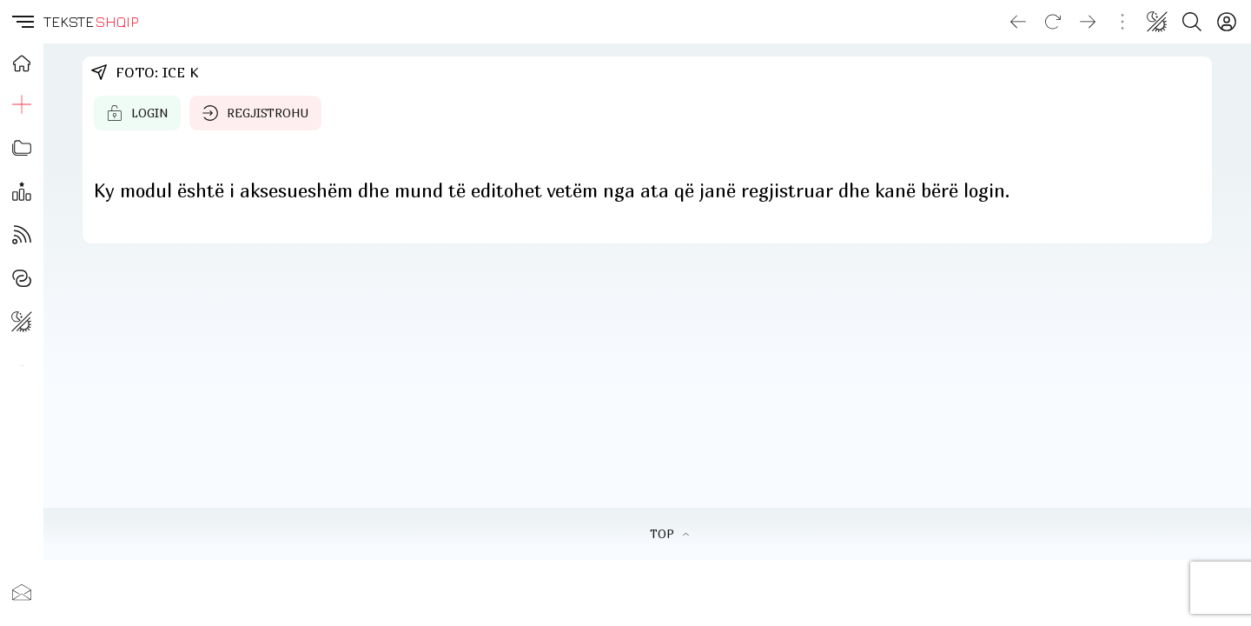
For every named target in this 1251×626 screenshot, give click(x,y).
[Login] (1226, 21)
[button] (21, 21)
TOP (669, 534)
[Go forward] (1087, 21)
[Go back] (1018, 21)
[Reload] (1053, 21)
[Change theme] (1157, 21)
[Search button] (1192, 21)
